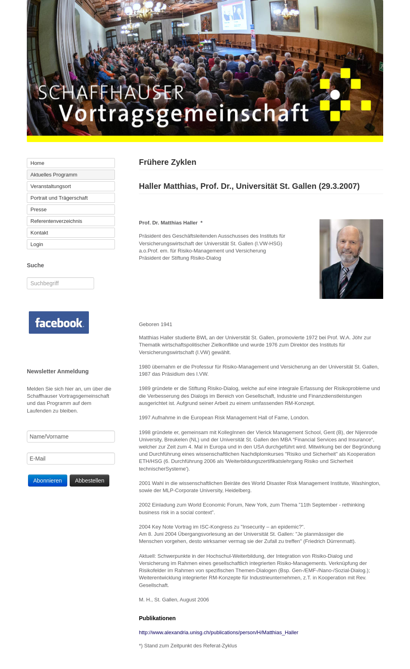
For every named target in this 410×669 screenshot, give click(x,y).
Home (37, 163)
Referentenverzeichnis (56, 221)
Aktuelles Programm (53, 175)
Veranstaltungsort (50, 186)
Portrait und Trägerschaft (59, 198)
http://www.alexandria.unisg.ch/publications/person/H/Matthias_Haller (218, 632)
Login (36, 244)
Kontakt (39, 233)
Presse (38, 209)
